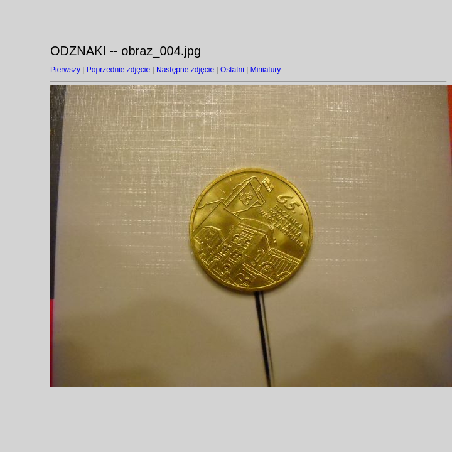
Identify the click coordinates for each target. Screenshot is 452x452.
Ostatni (232, 69)
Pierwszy (65, 69)
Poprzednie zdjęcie (118, 69)
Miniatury (265, 69)
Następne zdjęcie (185, 69)
